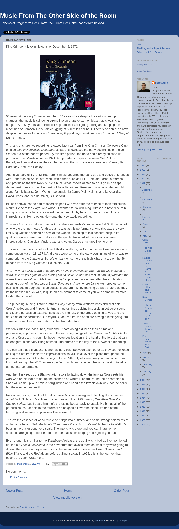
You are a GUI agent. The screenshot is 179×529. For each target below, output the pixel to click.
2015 (143, 393)
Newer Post (14, 490)
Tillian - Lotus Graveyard (147, 327)
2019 (143, 183)
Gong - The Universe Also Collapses (147, 246)
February (147, 364)
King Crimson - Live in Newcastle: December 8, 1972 (147, 308)
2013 (143, 402)
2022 (143, 170)
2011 (143, 411)
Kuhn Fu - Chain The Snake (147, 288)
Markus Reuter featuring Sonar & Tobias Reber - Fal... (147, 269)
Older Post (121, 490)
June (146, 231)
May (145, 236)
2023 (143, 165)
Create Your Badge (144, 71)
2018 (143, 380)
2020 (143, 178)
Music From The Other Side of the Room (58, 15)
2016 (143, 389)
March (146, 357)
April (145, 352)
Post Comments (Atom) (32, 507)
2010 (143, 415)
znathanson (161, 83)
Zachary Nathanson (145, 65)
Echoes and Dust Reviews (150, 52)
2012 (143, 407)
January (147, 371)
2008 (143, 424)
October (147, 207)
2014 (143, 398)
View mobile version (67, 497)
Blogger (123, 520)
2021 (143, 174)
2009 (143, 420)
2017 (143, 384)
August (146, 224)
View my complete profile (149, 149)
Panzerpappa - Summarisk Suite (147, 342)
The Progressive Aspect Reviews (153, 48)
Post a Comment (18, 477)
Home (68, 490)
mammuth (100, 520)
